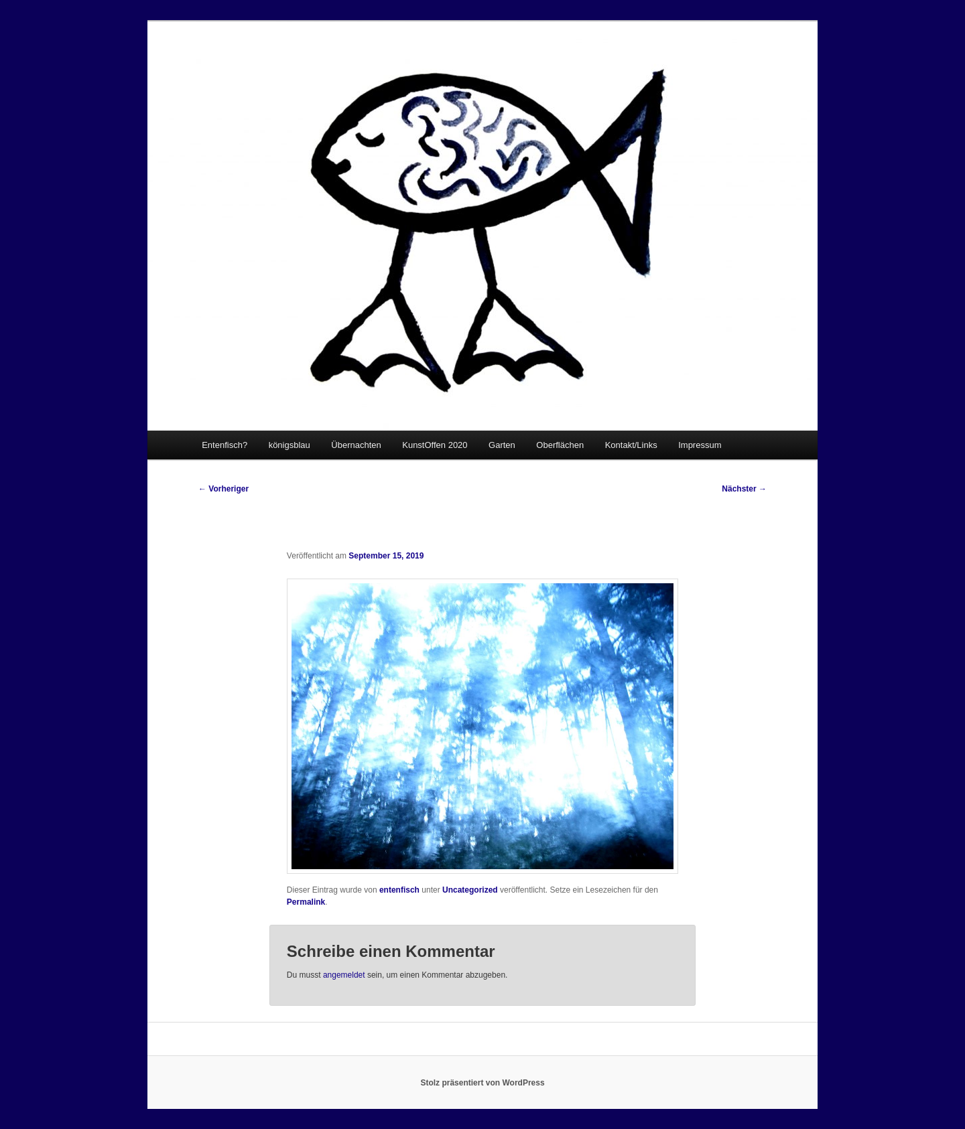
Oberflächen (560, 445)
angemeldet (344, 975)
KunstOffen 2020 (434, 445)
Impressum (699, 445)
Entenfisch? (224, 445)
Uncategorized (470, 890)
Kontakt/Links (631, 445)
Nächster (744, 489)
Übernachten (356, 445)
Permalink (306, 902)
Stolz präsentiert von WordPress (482, 1082)
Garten (502, 445)
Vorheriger (223, 489)
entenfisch (399, 890)
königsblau (289, 445)
